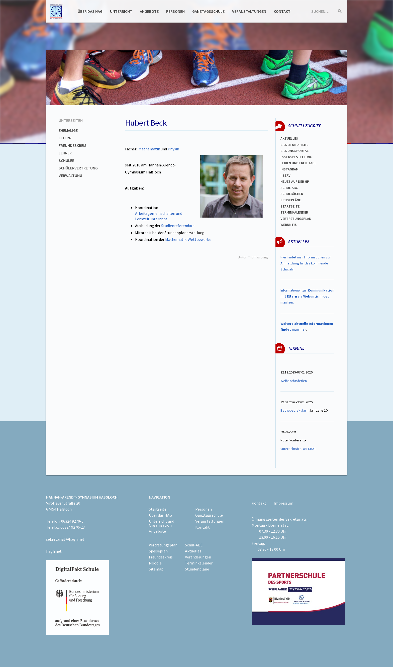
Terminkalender (294, 212)
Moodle (155, 562)
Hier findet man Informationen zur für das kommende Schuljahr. (305, 263)
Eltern (65, 137)
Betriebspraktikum (294, 410)
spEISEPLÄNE (290, 200)
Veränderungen (198, 556)
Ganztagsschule (208, 11)
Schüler (66, 160)
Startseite (290, 206)
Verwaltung (70, 175)
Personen (175, 11)
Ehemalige (68, 130)
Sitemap (156, 568)
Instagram (289, 169)
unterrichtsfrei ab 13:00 (297, 448)
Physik (173, 148)
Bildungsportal (294, 150)
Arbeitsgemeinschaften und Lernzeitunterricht (158, 216)
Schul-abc (289, 187)
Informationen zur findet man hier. (307, 296)
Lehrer (65, 152)
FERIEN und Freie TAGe (298, 163)
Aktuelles (289, 138)
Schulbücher (291, 194)
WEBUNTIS (288, 224)
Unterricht (121, 11)
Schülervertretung (78, 167)
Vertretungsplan (295, 218)
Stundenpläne (197, 568)
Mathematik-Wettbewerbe (188, 239)
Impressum (283, 503)
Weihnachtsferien (293, 380)
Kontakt (282, 11)
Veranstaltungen (249, 11)
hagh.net (54, 551)
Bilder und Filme (294, 144)
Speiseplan (158, 550)
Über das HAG (90, 11)
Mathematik (149, 148)
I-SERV (285, 175)
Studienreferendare (177, 225)
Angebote (149, 11)
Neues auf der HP (294, 181)
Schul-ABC (194, 544)
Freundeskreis (72, 145)
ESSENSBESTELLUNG (296, 157)
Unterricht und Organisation (161, 523)
